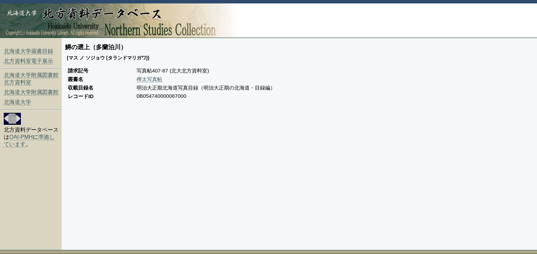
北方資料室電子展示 (28, 61)
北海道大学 (17, 102)
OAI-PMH (21, 137)
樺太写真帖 (149, 79)
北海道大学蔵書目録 (28, 51)
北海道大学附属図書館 (31, 92)
